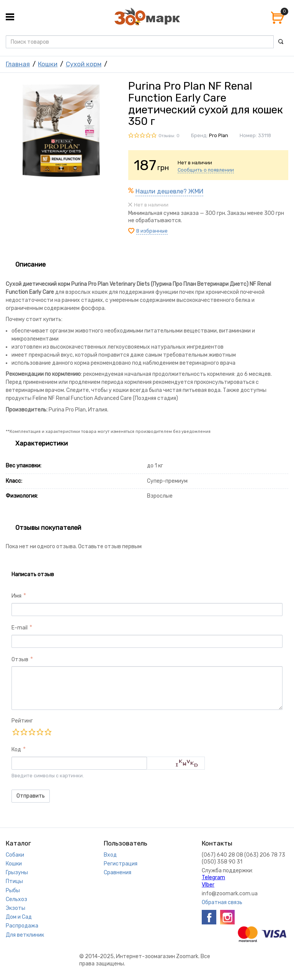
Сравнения (117, 872)
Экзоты (15, 908)
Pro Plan (218, 135)
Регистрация (120, 863)
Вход (110, 855)
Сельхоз (16, 899)
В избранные (152, 231)
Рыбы (13, 890)
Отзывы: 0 (169, 135)
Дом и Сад (19, 917)
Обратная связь (222, 902)
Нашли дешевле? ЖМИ (169, 191)
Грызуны (17, 872)
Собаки (15, 855)
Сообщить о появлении (206, 170)
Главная (18, 64)
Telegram (213, 877)
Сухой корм (83, 64)
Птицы (14, 881)
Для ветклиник (25, 935)
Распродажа (22, 926)
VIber (208, 885)
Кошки (47, 64)
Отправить (30, 796)
